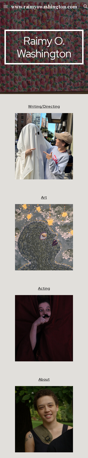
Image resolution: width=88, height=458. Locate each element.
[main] (44, 47)
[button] (5, 6)
